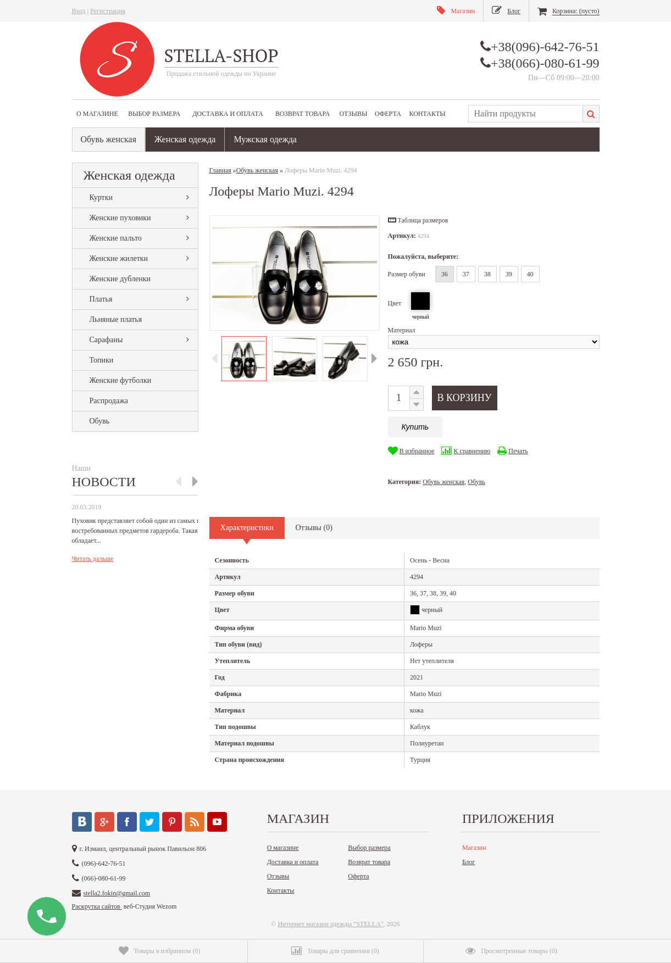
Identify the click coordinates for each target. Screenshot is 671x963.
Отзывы (353, 114)
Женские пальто (116, 238)
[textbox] (524, 114)
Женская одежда (184, 139)
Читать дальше (93, 559)
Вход (79, 11)
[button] (418, 220)
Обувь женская (109, 139)
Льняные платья (116, 319)
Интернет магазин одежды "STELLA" (330, 924)
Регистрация (107, 11)
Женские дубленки (120, 279)
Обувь (100, 421)
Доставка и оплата (227, 114)
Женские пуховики (120, 218)
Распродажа (109, 401)
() (160, 951)
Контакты (427, 114)
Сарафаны (106, 340)
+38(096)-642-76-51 (545, 47)
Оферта (388, 114)
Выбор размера (154, 114)
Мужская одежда (265, 139)
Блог (468, 862)
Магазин (474, 847)
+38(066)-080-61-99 (545, 63)
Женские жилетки (119, 258)
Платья (101, 299)
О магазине (97, 114)
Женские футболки (121, 380)
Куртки (101, 197)
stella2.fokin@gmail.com (117, 893)
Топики (102, 360)
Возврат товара (302, 114)
